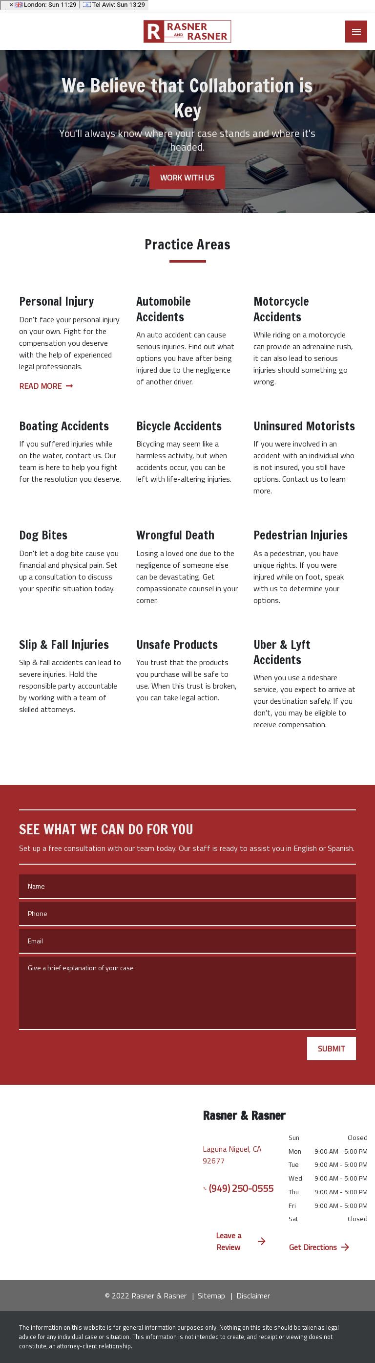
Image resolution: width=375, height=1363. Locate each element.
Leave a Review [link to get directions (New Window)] (242, 1241)
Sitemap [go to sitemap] (211, 1295)
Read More (46, 386)
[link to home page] (187, 31)
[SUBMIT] (331, 1048)
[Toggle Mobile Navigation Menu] (356, 32)
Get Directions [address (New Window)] (320, 1247)
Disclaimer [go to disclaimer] (253, 1295)
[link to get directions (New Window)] (238, 1152)
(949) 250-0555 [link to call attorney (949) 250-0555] (238, 1188)
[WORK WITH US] (187, 177)
